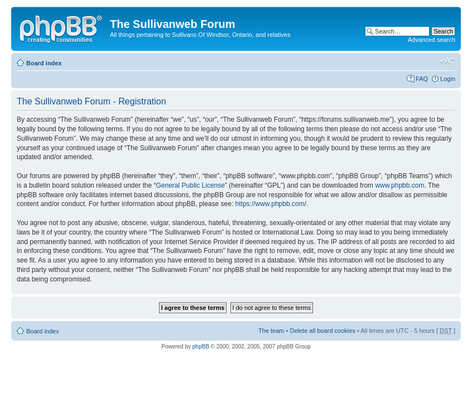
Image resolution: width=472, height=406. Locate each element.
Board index (44, 63)
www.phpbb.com (399, 185)
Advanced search (431, 39)
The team (271, 330)
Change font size (447, 61)
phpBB (200, 346)
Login (447, 78)
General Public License (190, 185)
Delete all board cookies (322, 330)
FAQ (422, 78)
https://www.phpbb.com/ (270, 204)
